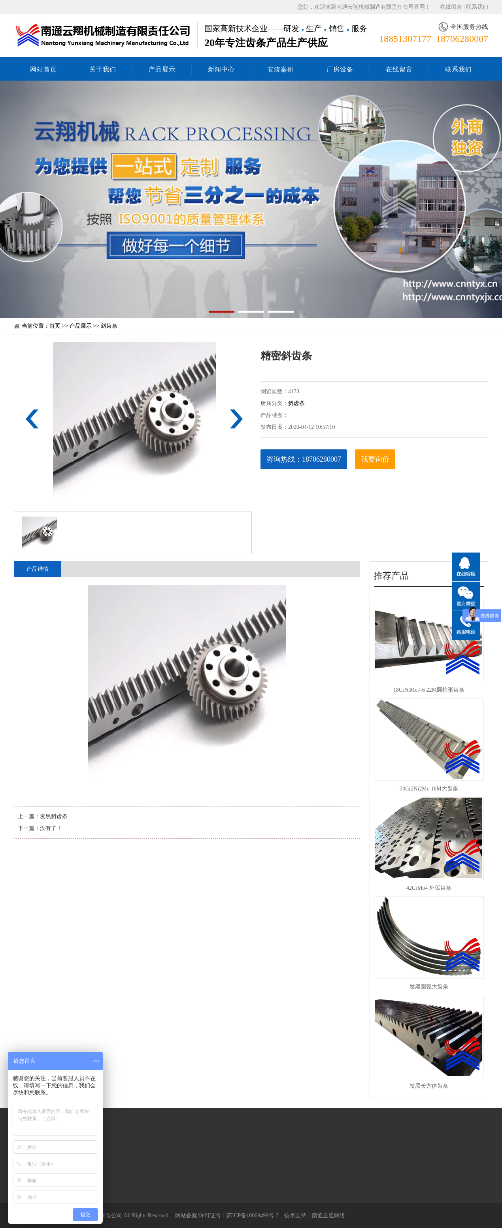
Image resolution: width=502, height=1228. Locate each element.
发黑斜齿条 (54, 816)
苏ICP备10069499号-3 (252, 1216)
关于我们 (102, 69)
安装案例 (280, 69)
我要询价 (375, 459)
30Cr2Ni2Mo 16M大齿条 (429, 789)
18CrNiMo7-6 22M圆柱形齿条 (428, 690)
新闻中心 (221, 69)
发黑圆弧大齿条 (429, 987)
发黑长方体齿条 (429, 1086)
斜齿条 (109, 326)
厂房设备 (339, 69)
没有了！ (51, 828)
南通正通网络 (328, 1216)
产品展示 (162, 69)
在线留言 (451, 7)
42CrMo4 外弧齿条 (428, 888)
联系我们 (477, 7)
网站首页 (43, 69)
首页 (54, 326)
